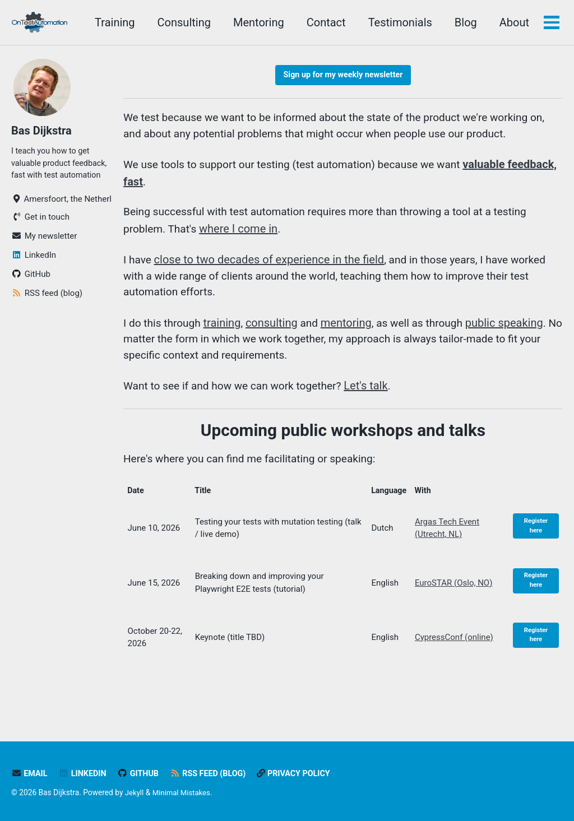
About (513, 22)
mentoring (351, 329)
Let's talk (377, 394)
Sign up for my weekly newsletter (342, 76)
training (226, 329)
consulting (275, 329)
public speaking (514, 329)
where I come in (242, 233)
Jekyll (135, 792)
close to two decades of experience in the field (270, 264)
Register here (536, 538)
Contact (325, 22)
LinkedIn (84, 774)
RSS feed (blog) (213, 774)
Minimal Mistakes (183, 792)
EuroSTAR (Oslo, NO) (454, 596)
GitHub (142, 774)
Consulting (182, 22)
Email (30, 774)
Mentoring (257, 22)
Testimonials (399, 22)
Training (114, 22)
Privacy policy (303, 774)
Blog (464, 22)
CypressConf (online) (454, 650)
